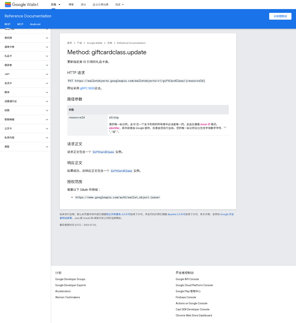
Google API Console (187, 279)
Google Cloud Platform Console (194, 285)
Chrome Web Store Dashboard (194, 315)
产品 (79, 43)
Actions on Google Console (191, 303)
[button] (22, 29)
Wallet (25, 4)
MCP (20, 24)
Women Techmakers (67, 297)
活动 (83, 4)
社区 (118, 4)
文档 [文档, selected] (53, 4)
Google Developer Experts (70, 285)
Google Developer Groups (70, 279)
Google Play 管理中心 (188, 291)
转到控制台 (280, 16)
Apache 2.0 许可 (176, 214)
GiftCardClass (103, 152)
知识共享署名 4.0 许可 (118, 214)
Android (35, 24)
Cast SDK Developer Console (193, 309)
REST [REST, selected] (8, 24)
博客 (71, 4)
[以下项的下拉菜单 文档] (60, 4)
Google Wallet (94, 43)
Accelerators (63, 291)
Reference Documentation (28, 16)
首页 (69, 43)
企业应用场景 (101, 4)
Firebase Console (186, 297)
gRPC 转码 (87, 88)
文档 (109, 43)
